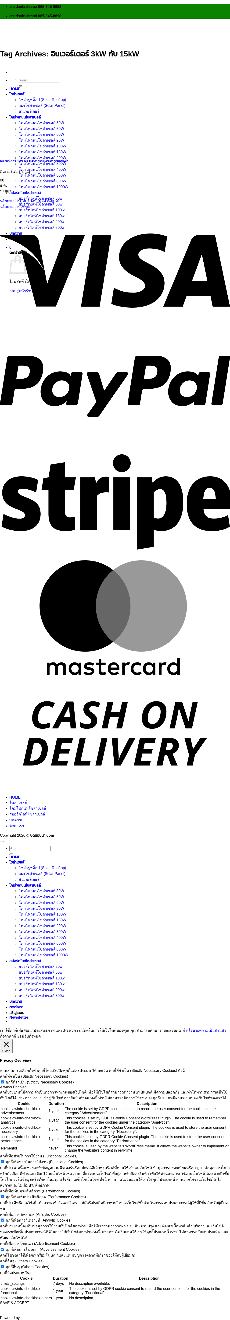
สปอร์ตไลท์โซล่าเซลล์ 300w (42, 996)
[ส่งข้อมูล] (20, 86)
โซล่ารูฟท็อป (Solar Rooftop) (42, 100)
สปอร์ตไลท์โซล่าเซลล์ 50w (40, 204)
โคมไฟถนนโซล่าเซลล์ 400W (42, 169)
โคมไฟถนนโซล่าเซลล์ (27, 808)
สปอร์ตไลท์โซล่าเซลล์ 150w (42, 984)
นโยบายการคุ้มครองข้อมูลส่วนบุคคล (30, 201)
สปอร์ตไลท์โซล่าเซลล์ (25, 193)
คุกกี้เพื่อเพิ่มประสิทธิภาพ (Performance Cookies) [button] (40, 1191)
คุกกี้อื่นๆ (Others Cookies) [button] (21, 1261)
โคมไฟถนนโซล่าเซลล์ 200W (42, 158)
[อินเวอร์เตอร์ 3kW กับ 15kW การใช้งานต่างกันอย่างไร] (35, 151)
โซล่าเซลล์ (16, 94)
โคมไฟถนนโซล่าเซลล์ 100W (42, 914)
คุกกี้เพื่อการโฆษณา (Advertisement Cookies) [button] (37, 1244)
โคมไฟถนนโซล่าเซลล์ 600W (42, 175)
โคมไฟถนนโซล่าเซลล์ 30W (41, 891)
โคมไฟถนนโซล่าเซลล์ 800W (42, 181)
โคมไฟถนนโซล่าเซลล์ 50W (41, 897)
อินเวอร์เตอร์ (29, 111)
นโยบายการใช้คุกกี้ (16, 207)
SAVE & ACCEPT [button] (14, 1303)
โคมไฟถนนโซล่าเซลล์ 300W (42, 164)
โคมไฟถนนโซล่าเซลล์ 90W (41, 908)
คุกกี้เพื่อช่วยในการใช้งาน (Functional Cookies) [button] (38, 1156)
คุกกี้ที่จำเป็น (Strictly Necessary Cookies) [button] (34, 1076)
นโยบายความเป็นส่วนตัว (206, 1030)
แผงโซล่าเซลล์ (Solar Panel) (42, 106)
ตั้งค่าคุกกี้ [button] (8, 1036)
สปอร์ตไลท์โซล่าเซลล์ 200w (42, 990)
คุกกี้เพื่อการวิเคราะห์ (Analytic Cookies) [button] (33, 1214)
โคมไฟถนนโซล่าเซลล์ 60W (41, 903)
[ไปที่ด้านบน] (2, 841)
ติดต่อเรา (16, 826)
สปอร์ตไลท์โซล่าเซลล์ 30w (40, 966)
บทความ (16, 820)
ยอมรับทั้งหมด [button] (29, 1036)
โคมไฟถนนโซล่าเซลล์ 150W (42, 920)
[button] (18, 1017)
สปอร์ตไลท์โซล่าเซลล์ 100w (42, 210)
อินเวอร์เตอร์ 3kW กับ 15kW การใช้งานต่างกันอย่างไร (34, 161)
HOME (15, 89)
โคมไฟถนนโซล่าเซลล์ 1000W (43, 187)
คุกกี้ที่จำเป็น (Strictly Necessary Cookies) (40, 1082)
